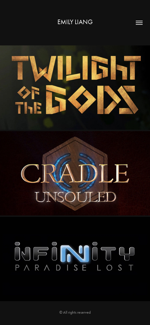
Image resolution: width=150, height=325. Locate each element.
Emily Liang (75, 22)
